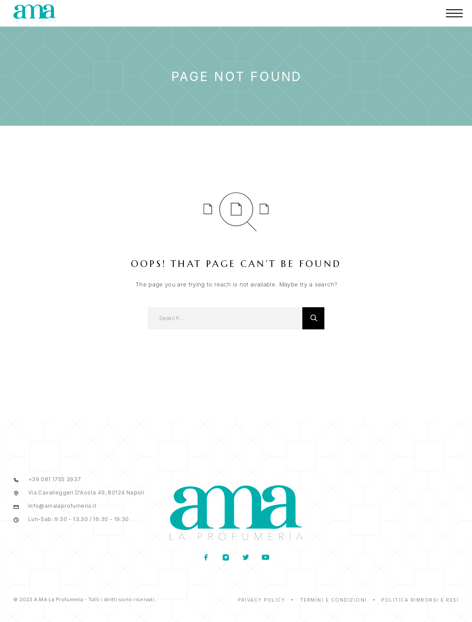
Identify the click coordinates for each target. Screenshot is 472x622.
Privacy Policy (261, 600)
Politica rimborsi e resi (420, 600)
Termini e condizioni (333, 600)
